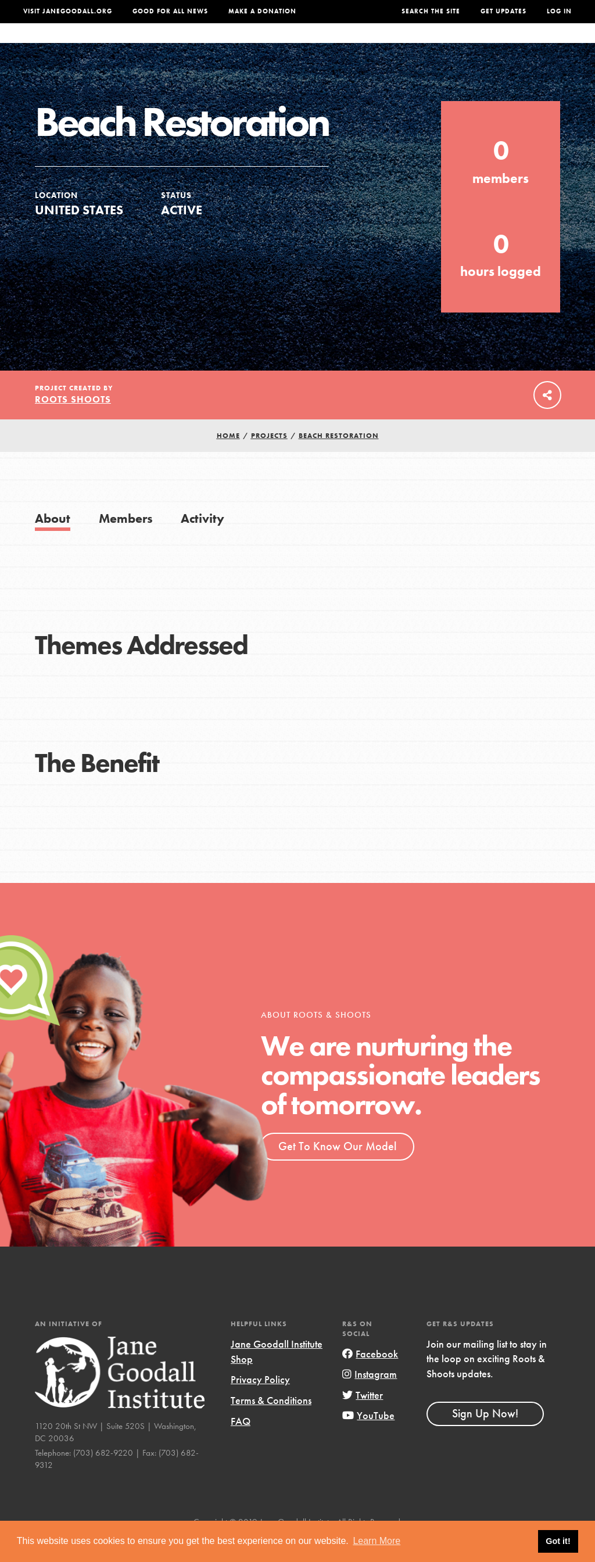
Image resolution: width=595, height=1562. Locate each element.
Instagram (369, 1397)
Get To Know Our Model (337, 1169)
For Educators (292, 45)
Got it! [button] (558, 1541)
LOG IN (559, 11)
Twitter (362, 1418)
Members (126, 542)
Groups (473, 45)
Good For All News (170, 11)
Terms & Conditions (271, 1423)
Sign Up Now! (485, 1436)
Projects (423, 45)
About (169, 45)
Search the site (431, 11)
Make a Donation (262, 11)
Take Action (536, 45)
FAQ (240, 1443)
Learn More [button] (376, 1541)
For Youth (219, 45)
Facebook (370, 1377)
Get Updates (503, 11)
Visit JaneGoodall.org (67, 11)
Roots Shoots (73, 422)
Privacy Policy (260, 1402)
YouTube (368, 1438)
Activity (202, 542)
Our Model (365, 45)
